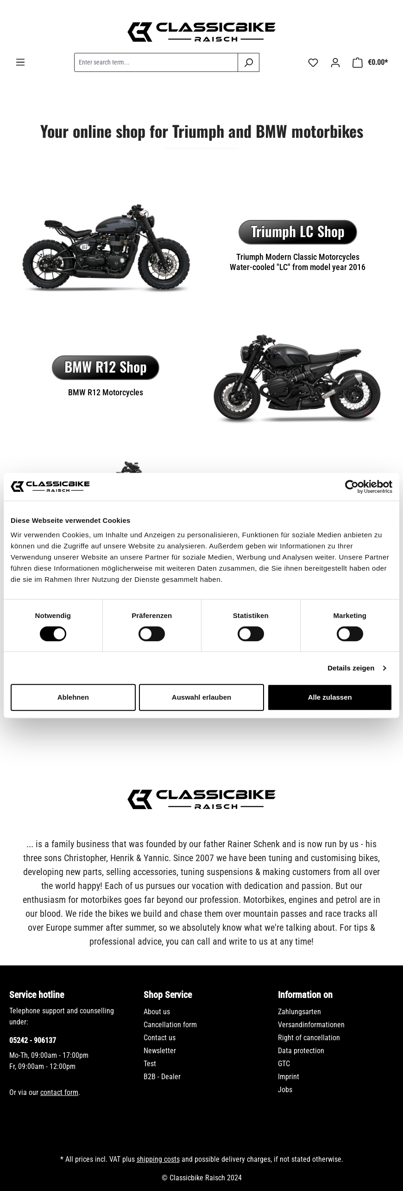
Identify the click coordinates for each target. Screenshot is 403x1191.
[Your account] (335, 62)
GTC (284, 1063)
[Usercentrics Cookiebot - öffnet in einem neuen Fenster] (351, 487)
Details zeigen (350, 668)
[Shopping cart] (370, 62)
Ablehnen (73, 697)
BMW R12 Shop (105, 366)
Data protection (301, 1050)
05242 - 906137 (32, 1040)
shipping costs (158, 1159)
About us (157, 1011)
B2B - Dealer (162, 1076)
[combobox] (156, 62)
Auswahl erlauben (201, 697)
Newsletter (160, 1050)
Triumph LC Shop (298, 230)
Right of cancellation (309, 1037)
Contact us (160, 1037)
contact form (59, 1092)
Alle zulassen (330, 697)
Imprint (288, 1076)
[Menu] (20, 62)
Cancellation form (170, 1024)
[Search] (248, 62)
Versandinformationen (311, 1024)
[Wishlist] (313, 62)
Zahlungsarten (299, 1011)
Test (150, 1063)
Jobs (285, 1089)
